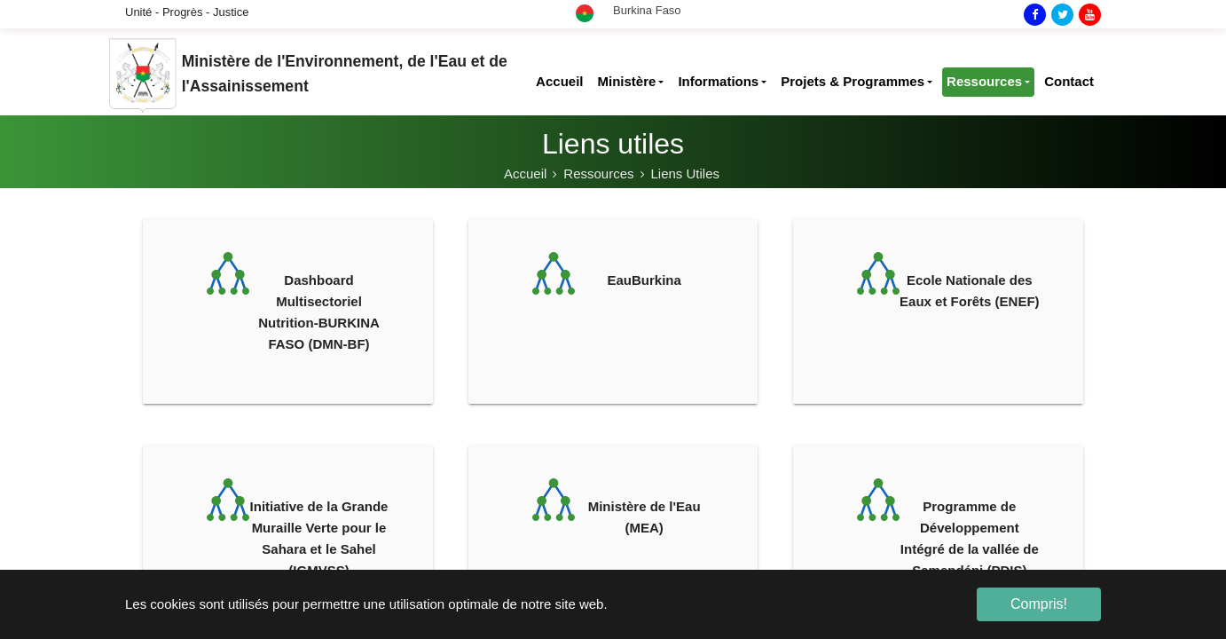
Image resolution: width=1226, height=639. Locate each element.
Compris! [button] (1038, 603)
